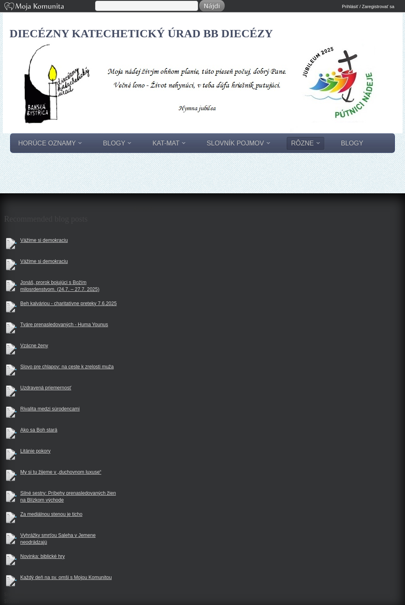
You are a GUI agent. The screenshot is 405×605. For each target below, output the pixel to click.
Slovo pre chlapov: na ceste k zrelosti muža (67, 367)
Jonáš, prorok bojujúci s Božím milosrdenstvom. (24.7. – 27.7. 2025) (59, 286)
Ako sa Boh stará (38, 430)
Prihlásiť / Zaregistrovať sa (368, 6)
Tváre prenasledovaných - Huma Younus (64, 324)
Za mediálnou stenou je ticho (51, 514)
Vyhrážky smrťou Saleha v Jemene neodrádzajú (58, 538)
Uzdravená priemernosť (45, 388)
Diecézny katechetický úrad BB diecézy (141, 33)
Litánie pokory (35, 451)
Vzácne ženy (34, 345)
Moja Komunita (49, 7)
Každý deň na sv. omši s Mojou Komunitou (66, 577)
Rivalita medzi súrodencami (50, 409)
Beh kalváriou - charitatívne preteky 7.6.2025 (68, 303)
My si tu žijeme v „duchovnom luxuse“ (60, 472)
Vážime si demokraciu (44, 240)
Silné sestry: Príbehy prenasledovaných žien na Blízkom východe (68, 496)
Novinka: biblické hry (42, 556)
